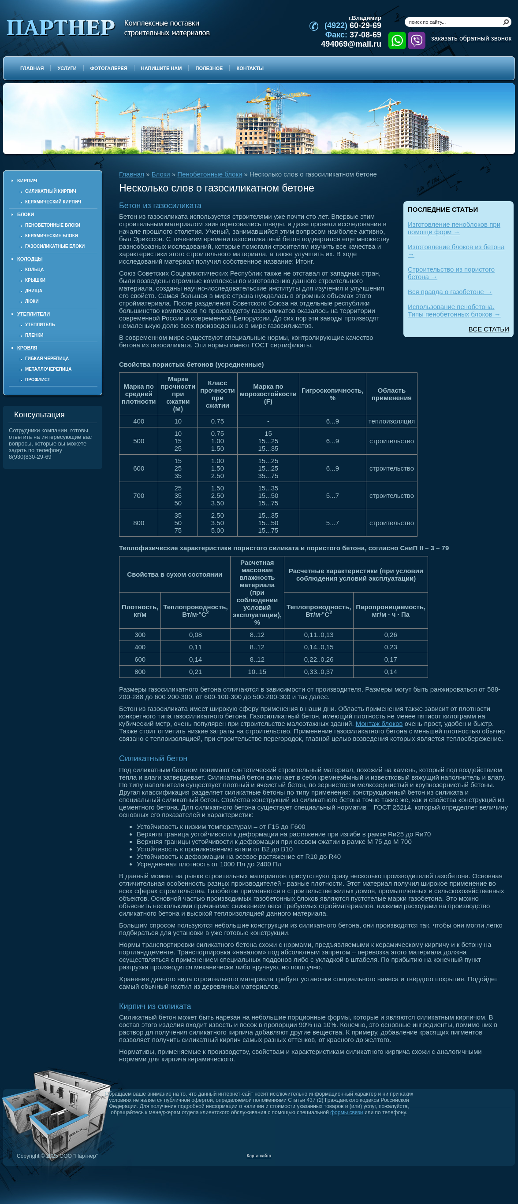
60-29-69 (352, 25)
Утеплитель (40, 324)
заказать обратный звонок (471, 38)
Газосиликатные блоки (55, 246)
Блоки (161, 174)
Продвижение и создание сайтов (490, 1156)
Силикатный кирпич (50, 191)
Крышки (35, 280)
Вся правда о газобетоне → (450, 291)
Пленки (34, 335)
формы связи (346, 1112)
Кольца (34, 269)
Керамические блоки (51, 235)
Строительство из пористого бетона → (451, 272)
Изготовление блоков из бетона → (456, 250)
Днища (33, 290)
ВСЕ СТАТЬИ (489, 329)
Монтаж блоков (379, 723)
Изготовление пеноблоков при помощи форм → (454, 228)
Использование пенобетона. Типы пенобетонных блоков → (454, 310)
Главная (131, 174)
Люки (32, 301)
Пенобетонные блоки (52, 225)
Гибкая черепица (47, 358)
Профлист (37, 379)
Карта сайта (259, 1155)
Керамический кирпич (53, 201)
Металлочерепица (48, 369)
